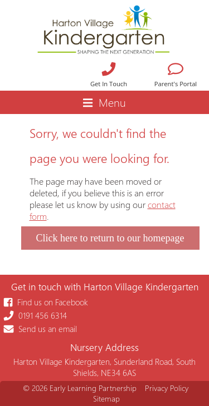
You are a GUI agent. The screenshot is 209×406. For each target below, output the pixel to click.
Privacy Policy (166, 388)
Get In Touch (108, 76)
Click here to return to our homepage (110, 238)
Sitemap (106, 398)
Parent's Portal (175, 76)
